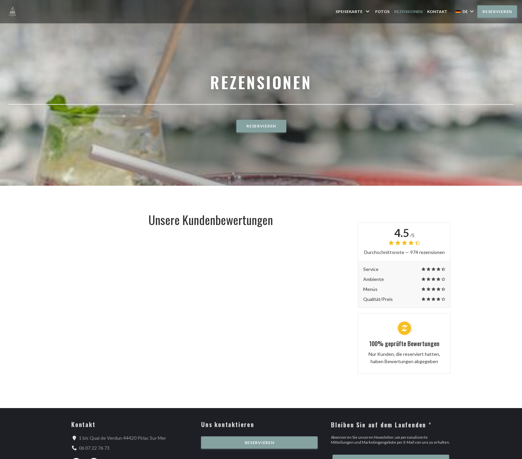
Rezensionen (408, 11)
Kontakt (437, 11)
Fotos (382, 11)
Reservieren (497, 11)
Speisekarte (353, 11)
